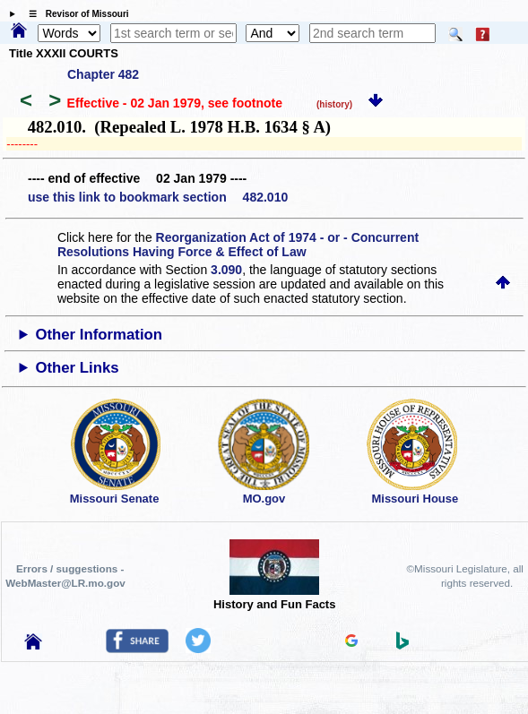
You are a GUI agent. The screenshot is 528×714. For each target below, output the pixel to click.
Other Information (98, 334)
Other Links (76, 367)
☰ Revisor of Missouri (74, 14)
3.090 (226, 269)
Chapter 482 (103, 74)
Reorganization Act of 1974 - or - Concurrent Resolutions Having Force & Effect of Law (238, 244)
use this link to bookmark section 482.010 (158, 197)
